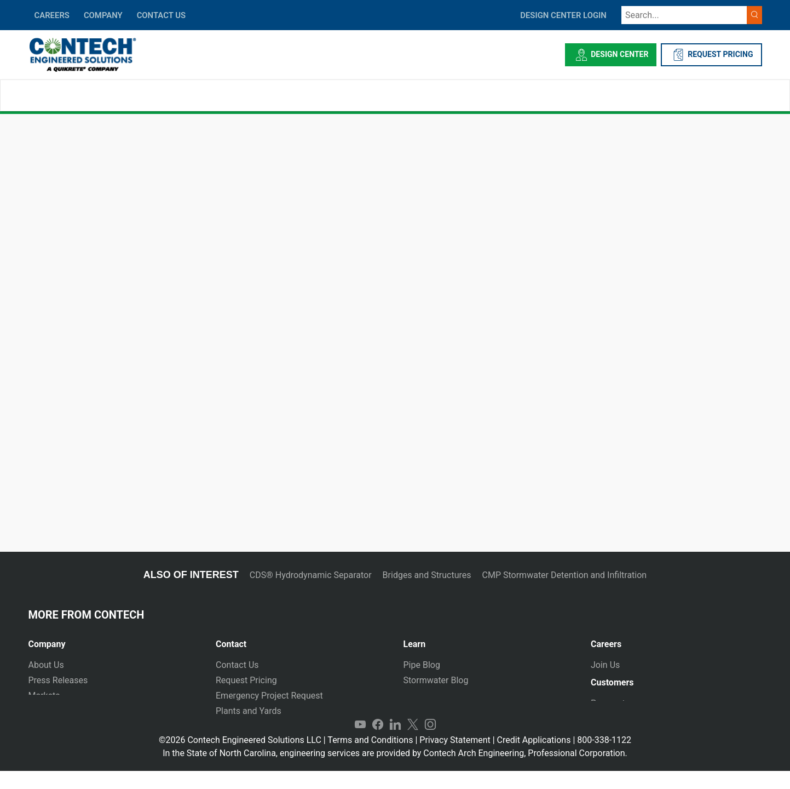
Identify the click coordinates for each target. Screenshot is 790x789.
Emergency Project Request (269, 695)
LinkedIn (395, 743)
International (240, 726)
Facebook (378, 743)
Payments (610, 707)
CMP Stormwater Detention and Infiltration (564, 575)
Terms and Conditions (370, 758)
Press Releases (58, 680)
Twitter (413, 743)
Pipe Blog (421, 665)
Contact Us (237, 665)
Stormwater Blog (436, 680)
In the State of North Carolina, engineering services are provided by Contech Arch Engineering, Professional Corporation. (395, 771)
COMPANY (103, 15)
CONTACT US (161, 15)
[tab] (114, 639)
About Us (46, 665)
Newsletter (49, 711)
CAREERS (52, 15)
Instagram (430, 743)
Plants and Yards (248, 711)
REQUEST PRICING (711, 55)
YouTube (360, 743)
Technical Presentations (450, 695)
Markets (44, 695)
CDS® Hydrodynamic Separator (311, 575)
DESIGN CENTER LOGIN (563, 15)
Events (41, 726)
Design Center (611, 55)
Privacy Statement (454, 758)
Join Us (605, 665)
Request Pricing (246, 680)
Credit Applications (534, 758)
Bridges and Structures (427, 575)
